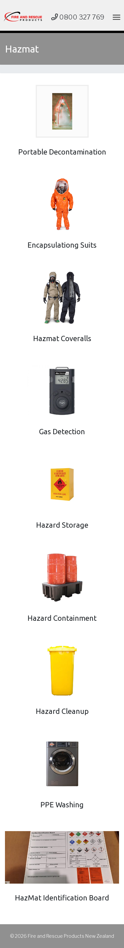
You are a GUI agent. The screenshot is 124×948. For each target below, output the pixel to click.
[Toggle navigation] (115, 17)
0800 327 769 (77, 17)
